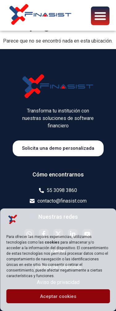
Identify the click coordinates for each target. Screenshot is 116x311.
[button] (100, 16)
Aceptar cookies (58, 296)
